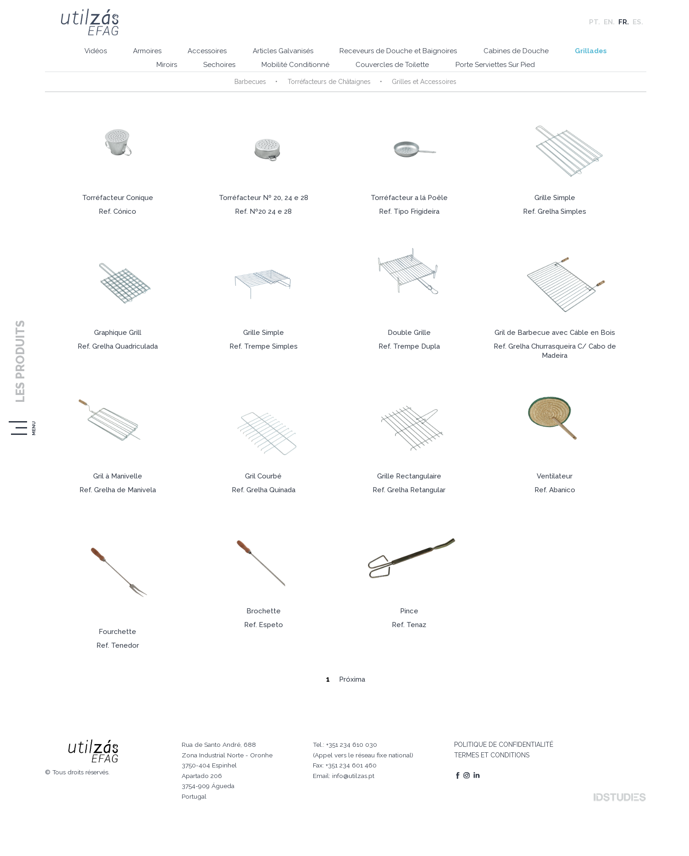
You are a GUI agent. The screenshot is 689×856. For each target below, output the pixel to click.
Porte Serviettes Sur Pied (496, 66)
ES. (638, 23)
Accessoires (204, 53)
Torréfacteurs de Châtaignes (328, 83)
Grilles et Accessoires (422, 83)
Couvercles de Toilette (392, 66)
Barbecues (250, 83)
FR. (623, 23)
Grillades (594, 53)
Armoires (143, 53)
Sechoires (217, 66)
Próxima (351, 687)
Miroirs (163, 66)
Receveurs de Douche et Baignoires (398, 53)
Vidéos (90, 53)
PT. (594, 23)
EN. (609, 23)
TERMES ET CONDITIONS (490, 751)
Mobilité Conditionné (294, 66)
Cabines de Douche (517, 53)
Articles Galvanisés (282, 53)
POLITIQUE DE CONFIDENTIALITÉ (501, 740)
